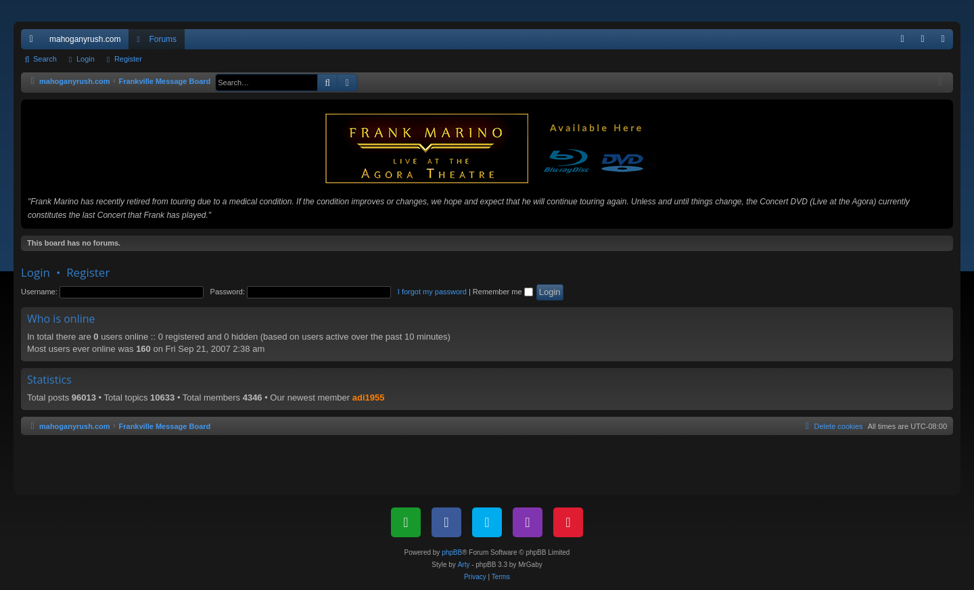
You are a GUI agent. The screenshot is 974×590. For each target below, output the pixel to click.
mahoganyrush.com (84, 39)
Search (45, 59)
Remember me (503, 292)
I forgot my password (432, 292)
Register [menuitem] (946, 42)
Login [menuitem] (926, 42)
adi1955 (368, 397)
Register (128, 59)
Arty (464, 564)
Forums (163, 39)
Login (85, 59)
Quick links (33, 42)
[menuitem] (902, 39)
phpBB (452, 552)
